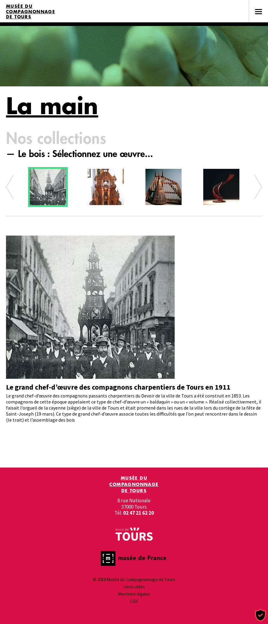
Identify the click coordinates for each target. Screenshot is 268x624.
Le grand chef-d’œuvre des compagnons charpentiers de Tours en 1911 (118, 387)
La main (52, 105)
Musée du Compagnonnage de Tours (30, 12)
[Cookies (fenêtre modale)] (260, 615)
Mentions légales (134, 594)
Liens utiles (134, 587)
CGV (134, 601)
